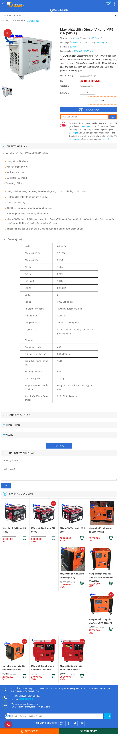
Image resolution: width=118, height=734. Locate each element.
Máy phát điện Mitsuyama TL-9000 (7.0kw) (101, 530)
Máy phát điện (33, 21)
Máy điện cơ (18, 21)
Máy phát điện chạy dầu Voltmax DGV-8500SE (42, 668)
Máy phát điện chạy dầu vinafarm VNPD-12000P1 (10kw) (100, 621)
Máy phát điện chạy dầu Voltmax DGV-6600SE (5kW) (71, 668)
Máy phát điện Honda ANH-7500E (15, 530)
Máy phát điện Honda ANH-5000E (44, 530)
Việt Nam (95, 38)
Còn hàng (100, 42)
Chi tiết (106, 139)
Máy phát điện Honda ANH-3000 (73, 530)
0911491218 (74, 139)
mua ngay (59, 446)
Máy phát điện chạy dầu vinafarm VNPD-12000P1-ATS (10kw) (101, 576)
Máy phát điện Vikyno (83, 51)
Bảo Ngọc (73, 133)
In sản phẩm (98, 101)
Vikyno (76, 38)
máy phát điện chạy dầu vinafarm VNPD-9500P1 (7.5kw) (13, 668)
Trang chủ (5, 21)
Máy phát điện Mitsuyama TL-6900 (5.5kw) (72, 576)
